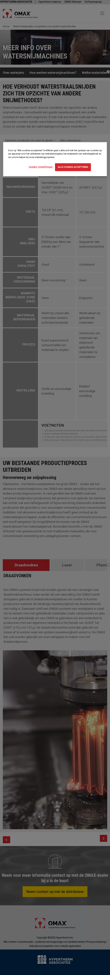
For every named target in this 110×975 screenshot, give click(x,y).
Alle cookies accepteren (73, 167)
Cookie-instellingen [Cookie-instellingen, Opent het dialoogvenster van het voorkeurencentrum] (41, 167)
